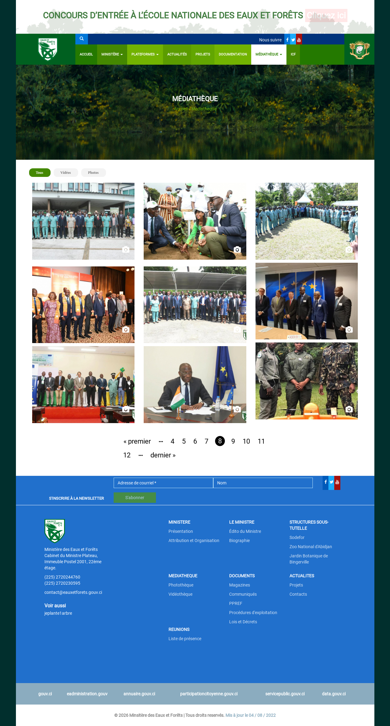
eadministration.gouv (87, 693)
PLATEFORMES (145, 54)
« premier (137, 441)
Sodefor (297, 537)
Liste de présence (184, 638)
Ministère (112, 54)
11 (261, 441)
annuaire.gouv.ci (139, 693)
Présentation (180, 531)
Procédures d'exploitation (253, 612)
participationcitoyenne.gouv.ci (208, 693)
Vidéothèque (180, 594)
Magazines (239, 585)
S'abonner (134, 497)
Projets (202, 54)
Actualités (177, 54)
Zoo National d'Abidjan (311, 546)
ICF (293, 54)
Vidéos (65, 172)
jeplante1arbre (58, 613)
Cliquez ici (326, 15)
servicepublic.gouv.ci (285, 693)
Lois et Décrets (243, 621)
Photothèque (180, 585)
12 (127, 455)
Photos (93, 172)
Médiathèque (269, 54)
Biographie (239, 540)
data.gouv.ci (334, 693)
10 (246, 441)
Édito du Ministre (245, 531)
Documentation (233, 54)
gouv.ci (45, 693)
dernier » (163, 455)
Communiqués (243, 594)
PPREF (235, 603)
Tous (42, 172)
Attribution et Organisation (193, 540)
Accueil (86, 54)
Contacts (298, 594)
